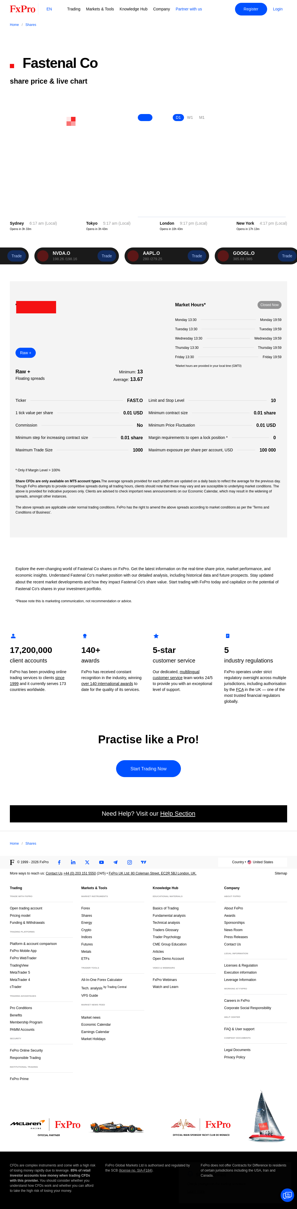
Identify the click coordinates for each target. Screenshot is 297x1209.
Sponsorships (234, 923)
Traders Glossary (166, 930)
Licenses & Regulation (241, 965)
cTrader (15, 987)
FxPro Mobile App (23, 951)
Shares (86, 916)
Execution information (240, 972)
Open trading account (26, 908)
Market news (93, 1017)
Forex (85, 908)
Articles (158, 952)
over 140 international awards (107, 683)
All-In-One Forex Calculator (101, 980)
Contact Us (54, 873)
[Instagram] (129, 862)
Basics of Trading (166, 908)
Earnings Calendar (95, 1032)
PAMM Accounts (22, 1030)
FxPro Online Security (26, 1050)
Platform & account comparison (33, 944)
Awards (230, 916)
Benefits (16, 1015)
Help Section (177, 813)
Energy (86, 923)
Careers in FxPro (237, 1001)
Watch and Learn (165, 987)
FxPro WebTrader (23, 958)
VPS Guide (89, 996)
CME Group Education (170, 944)
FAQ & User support (239, 1029)
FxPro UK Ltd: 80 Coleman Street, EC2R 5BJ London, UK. (152, 873)
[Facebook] (59, 862)
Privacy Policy (234, 1057)
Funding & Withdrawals (27, 923)
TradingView (19, 965)
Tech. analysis (104, 987)
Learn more (196, 1192)
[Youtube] (101, 862)
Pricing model (20, 916)
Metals (86, 952)
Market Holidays (93, 1039)
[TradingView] (144, 862)
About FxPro (233, 908)
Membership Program (26, 1022)
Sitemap (281, 873)
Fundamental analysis (169, 916)
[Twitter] (87, 862)
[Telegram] (115, 862)
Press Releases (236, 937)
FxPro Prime (19, 1079)
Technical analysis (166, 923)
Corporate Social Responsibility (247, 1008)
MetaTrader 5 (20, 972)
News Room (233, 930)
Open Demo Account (168, 959)
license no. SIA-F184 (135, 1170)
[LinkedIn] (73, 862)
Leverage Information (240, 980)
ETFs (85, 959)
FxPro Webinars (165, 980)
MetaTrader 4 (20, 980)
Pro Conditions (21, 1008)
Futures (87, 944)
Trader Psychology (167, 937)
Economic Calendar (96, 1025)
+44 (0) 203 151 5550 (79, 873)
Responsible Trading (25, 1058)
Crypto (86, 930)
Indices (86, 937)
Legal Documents (237, 1050)
